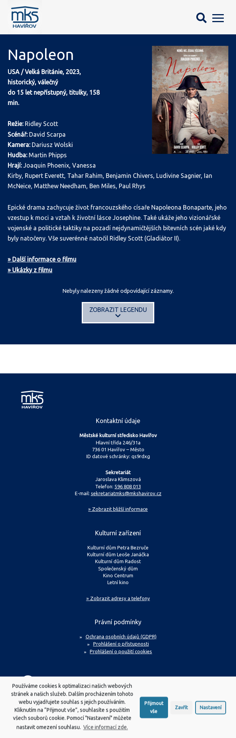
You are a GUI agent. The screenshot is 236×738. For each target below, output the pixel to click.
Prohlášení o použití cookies (121, 651)
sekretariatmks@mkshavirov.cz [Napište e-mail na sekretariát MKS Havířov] (126, 493)
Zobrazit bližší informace (118, 509)
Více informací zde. (105, 731)
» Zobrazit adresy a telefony (118, 598)
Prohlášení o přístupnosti (121, 643)
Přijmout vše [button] (153, 710)
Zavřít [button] (181, 710)
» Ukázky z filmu (30, 269)
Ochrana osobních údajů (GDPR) (121, 636)
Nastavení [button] (210, 710)
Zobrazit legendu (118, 312)
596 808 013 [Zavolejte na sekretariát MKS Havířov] (128, 486)
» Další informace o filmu (42, 259)
